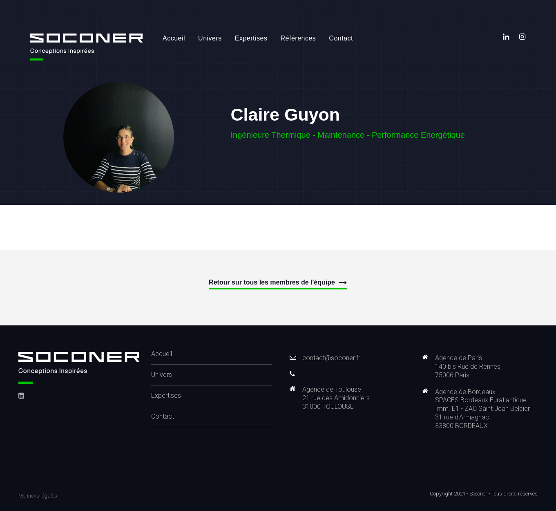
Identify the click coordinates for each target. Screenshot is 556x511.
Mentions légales (37, 496)
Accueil (174, 38)
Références (298, 38)
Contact (341, 38)
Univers (210, 38)
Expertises (251, 38)
